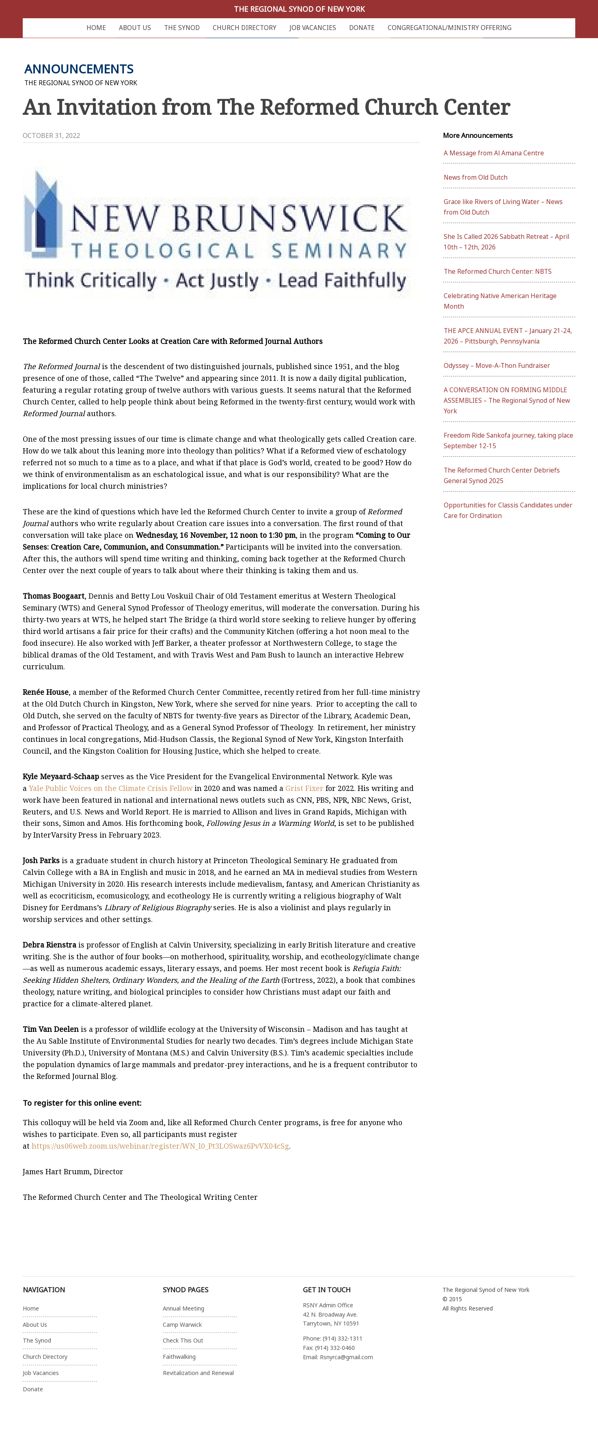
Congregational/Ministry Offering (450, 28)
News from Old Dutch (475, 177)
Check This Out (183, 1340)
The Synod (182, 28)
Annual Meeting (183, 1308)
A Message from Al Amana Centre (494, 153)
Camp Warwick (182, 1324)
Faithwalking (179, 1356)
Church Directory (244, 28)
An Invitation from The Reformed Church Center (266, 106)
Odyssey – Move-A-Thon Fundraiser (497, 365)
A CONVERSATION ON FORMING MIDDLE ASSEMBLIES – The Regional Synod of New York (507, 400)
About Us (135, 28)
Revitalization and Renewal (198, 1373)
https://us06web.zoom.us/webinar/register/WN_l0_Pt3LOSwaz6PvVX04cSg (160, 1146)
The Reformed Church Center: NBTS (498, 271)
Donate (362, 28)
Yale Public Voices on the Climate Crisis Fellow (110, 788)
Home (96, 28)
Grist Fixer (304, 788)
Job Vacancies (312, 28)
